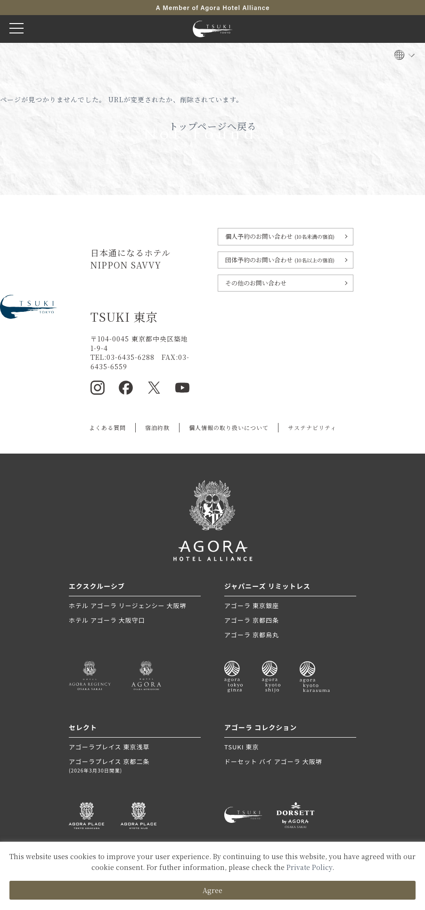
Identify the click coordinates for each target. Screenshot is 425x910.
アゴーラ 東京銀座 (251, 605)
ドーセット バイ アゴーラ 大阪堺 (273, 761)
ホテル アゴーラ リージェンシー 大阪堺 (127, 605)
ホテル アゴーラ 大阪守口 (107, 620)
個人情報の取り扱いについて (229, 427)
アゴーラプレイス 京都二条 (135, 765)
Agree (212, 890)
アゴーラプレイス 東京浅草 (109, 746)
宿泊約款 (157, 427)
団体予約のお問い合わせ (280, 259)
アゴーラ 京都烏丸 (251, 634)
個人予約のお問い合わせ (280, 236)
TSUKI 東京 (241, 746)
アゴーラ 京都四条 (251, 620)
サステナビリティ (312, 427)
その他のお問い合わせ (255, 282)
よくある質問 (107, 427)
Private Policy (309, 867)
